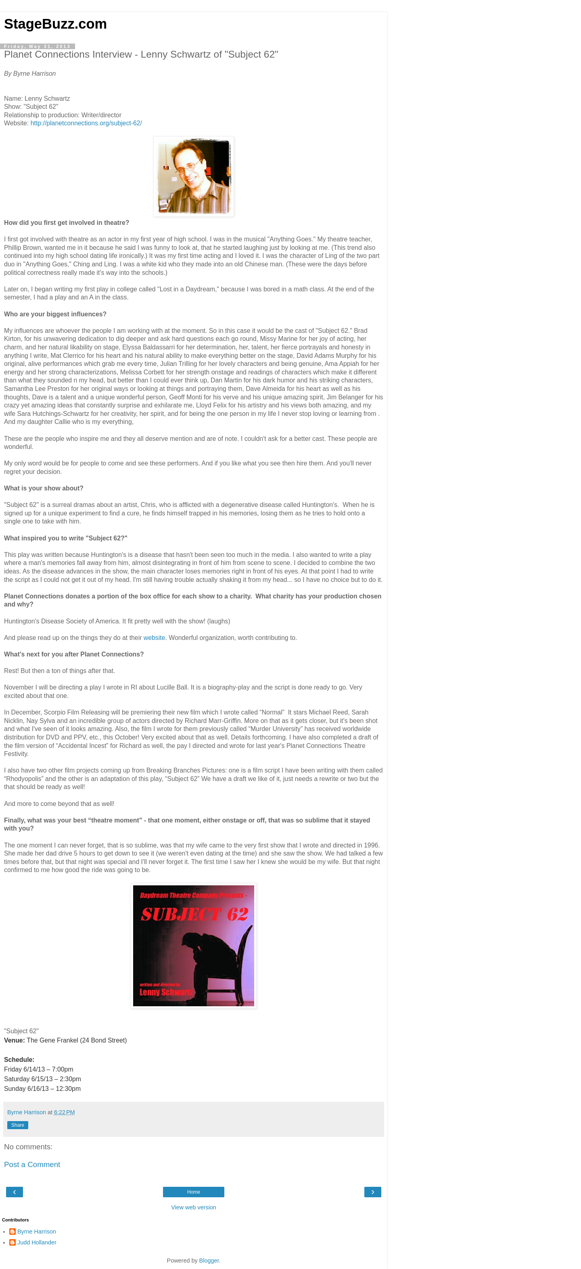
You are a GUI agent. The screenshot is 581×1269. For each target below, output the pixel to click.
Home (193, 1192)
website (154, 637)
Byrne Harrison (36, 1231)
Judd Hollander (36, 1242)
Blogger (209, 1260)
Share (17, 1125)
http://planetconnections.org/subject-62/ (86, 123)
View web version (193, 1207)
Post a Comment (32, 1164)
